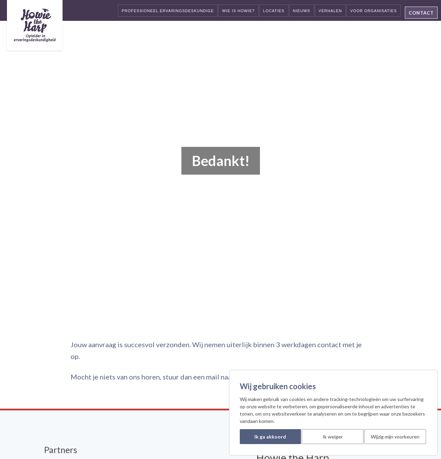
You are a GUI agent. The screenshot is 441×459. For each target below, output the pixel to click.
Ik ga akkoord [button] (270, 437)
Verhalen (330, 11)
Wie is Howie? (238, 11)
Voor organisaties (373, 11)
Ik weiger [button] (332, 437)
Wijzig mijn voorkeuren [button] (395, 437)
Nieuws (301, 11)
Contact (421, 13)
